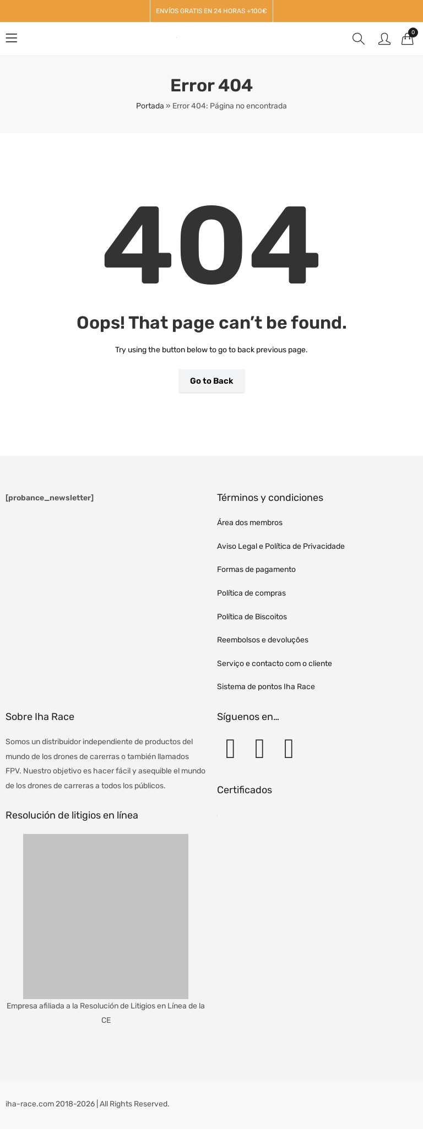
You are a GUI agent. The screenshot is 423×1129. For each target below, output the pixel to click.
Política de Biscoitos (252, 616)
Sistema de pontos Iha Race (266, 686)
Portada (150, 106)
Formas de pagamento (256, 569)
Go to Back (212, 381)
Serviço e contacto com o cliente (274, 663)
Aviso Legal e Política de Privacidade (281, 546)
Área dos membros (250, 522)
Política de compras (251, 593)
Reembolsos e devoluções (262, 640)
